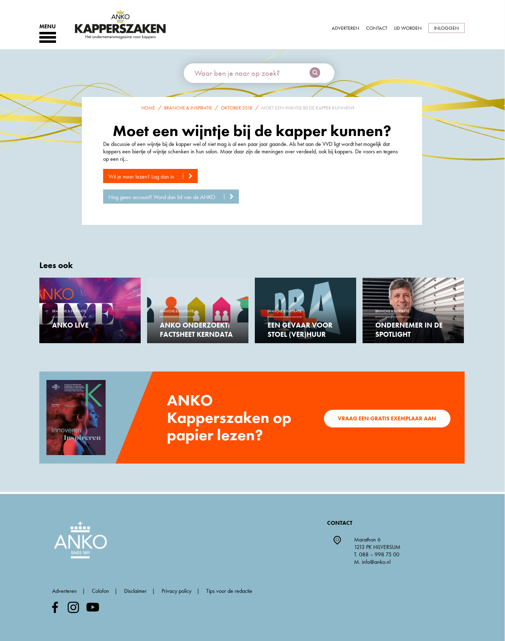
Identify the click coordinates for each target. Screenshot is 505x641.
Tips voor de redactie (229, 591)
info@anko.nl (376, 562)
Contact (376, 28)
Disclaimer (135, 591)
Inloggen (446, 28)
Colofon (100, 591)
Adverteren (345, 28)
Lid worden (408, 28)
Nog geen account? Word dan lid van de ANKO (173, 197)
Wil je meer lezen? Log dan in (153, 176)
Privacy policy (176, 591)
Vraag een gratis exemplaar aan (387, 418)
